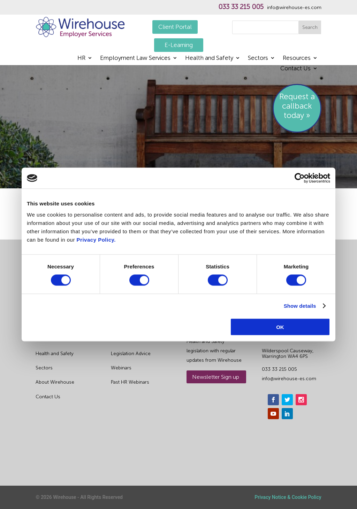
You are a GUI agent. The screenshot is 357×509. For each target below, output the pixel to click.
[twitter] (287, 399)
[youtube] (273, 413)
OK (280, 327)
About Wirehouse (55, 382)
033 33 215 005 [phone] (279, 369)
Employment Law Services (135, 58)
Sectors (258, 58)
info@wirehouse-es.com (294, 7)
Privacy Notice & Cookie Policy (288, 497)
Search (310, 27)
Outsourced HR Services (63, 339)
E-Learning (179, 44)
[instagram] (301, 399)
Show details (300, 306)
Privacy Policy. (96, 239)
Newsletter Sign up (215, 377)
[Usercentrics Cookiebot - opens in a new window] (299, 178)
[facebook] (273, 399)
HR (81, 58)
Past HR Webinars (130, 382)
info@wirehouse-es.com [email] (289, 379)
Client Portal (175, 26)
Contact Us (295, 69)
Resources (297, 58)
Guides (119, 339)
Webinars (121, 368)
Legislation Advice (131, 354)
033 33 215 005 (241, 7)
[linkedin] (287, 413)
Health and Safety (209, 58)
